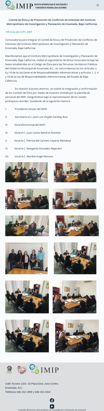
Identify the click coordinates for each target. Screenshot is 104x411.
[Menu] (98, 5)
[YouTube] (52, 406)
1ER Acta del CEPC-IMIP (18, 32)
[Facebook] (52, 400)
